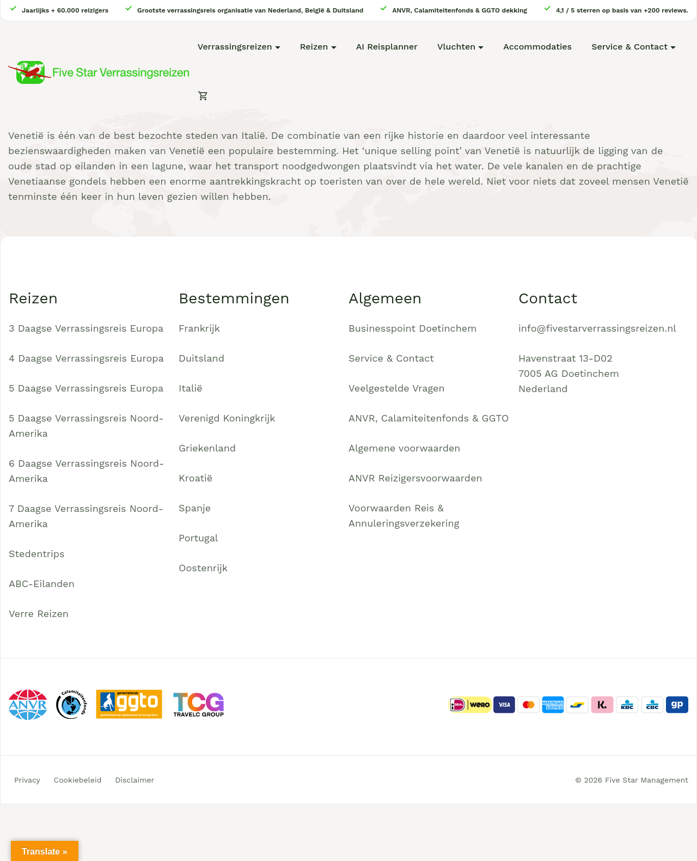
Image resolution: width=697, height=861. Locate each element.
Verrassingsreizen (235, 46)
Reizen (314, 46)
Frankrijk (199, 328)
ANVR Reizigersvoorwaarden (415, 478)
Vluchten (456, 46)
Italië (191, 388)
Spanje (195, 508)
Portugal (198, 538)
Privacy (27, 779)
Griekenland (207, 448)
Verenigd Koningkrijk (227, 418)
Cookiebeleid (78, 779)
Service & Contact (629, 46)
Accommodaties (537, 46)
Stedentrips (37, 553)
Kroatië (195, 478)
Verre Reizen (39, 613)
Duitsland (201, 358)
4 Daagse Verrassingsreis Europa (86, 358)
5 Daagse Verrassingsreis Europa (86, 388)
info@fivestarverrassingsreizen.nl (597, 328)
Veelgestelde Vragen (396, 388)
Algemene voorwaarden (404, 448)
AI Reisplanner (387, 46)
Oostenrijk (203, 567)
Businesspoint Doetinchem (412, 328)
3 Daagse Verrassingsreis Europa (86, 328)
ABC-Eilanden (42, 583)
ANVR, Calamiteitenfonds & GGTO (428, 418)
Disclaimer (134, 779)
